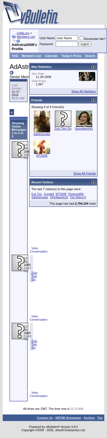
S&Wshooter (42, 134)
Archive (89, 417)
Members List (26, 36)
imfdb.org (23, 33)
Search (90, 55)
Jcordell (49, 194)
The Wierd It (78, 197)
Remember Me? (93, 38)
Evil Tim (36, 194)
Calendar (51, 55)
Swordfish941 (84, 128)
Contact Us (45, 417)
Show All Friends (84, 173)
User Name (47, 38)
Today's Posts (71, 55)
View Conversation (38, 249)
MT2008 (41, 155)
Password (46, 44)
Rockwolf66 (76, 194)
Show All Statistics (84, 91)
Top (100, 417)
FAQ (15, 55)
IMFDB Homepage (68, 417)
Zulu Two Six (34, 276)
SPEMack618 (59, 197)
